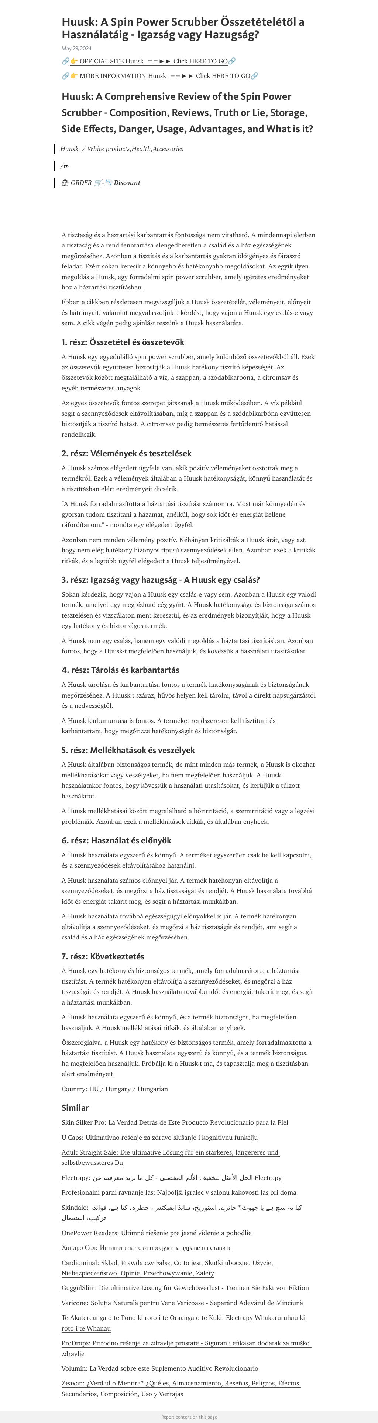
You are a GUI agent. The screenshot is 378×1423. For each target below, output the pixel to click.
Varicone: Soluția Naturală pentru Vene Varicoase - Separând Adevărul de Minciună (182, 1303)
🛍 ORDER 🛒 (81, 183)
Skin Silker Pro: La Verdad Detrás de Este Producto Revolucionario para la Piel (175, 1122)
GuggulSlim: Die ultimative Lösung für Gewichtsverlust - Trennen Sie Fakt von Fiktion (185, 1288)
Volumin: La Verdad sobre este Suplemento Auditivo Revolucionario (160, 1368)
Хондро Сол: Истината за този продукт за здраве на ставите (146, 1248)
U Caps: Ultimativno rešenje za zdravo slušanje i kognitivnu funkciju (160, 1138)
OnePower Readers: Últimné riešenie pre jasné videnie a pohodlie (157, 1233)
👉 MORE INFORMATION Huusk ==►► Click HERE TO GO (160, 76)
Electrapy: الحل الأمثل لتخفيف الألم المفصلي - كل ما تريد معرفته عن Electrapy (172, 1178)
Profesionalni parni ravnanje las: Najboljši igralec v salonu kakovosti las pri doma (179, 1192)
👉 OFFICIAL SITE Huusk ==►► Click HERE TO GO (149, 61)
